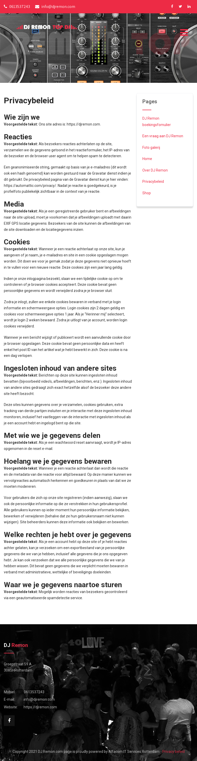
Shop (146, 193)
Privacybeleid (153, 181)
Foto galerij (151, 147)
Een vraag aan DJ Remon (162, 136)
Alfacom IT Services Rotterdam (134, 751)
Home (147, 159)
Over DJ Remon (155, 170)
